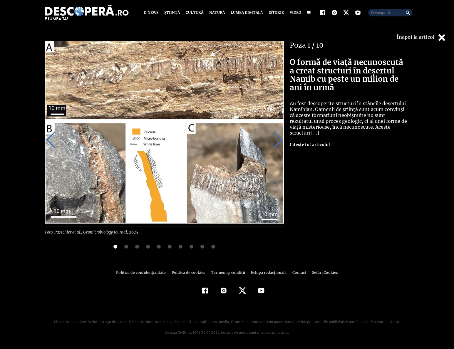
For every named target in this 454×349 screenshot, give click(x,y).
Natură (216, 12)
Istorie (275, 12)
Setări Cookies (322, 272)
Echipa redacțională (267, 272)
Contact (297, 272)
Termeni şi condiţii (227, 272)
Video (294, 12)
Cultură (194, 12)
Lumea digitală (246, 12)
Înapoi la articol (421, 37)
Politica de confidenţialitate (143, 272)
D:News (152, 12)
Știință (172, 12)
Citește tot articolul (309, 138)
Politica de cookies (189, 272)
